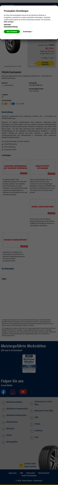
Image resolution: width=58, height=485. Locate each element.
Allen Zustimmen (12, 31)
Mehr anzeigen (9, 22)
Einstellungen (28, 31)
